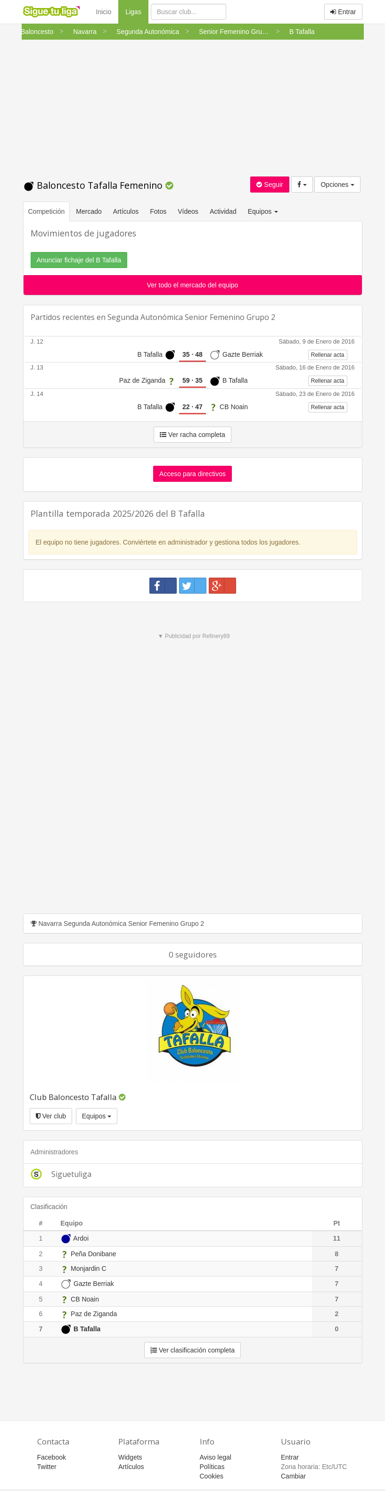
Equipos (96, 1116)
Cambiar (293, 1476)
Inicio (104, 12)
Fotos (158, 211)
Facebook (51, 1457)
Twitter (47, 1466)
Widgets (130, 1457)
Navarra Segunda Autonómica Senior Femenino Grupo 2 (118, 923)
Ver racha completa (192, 434)
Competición (46, 211)
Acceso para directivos (192, 474)
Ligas (136, 11)
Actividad (223, 211)
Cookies (212, 1476)
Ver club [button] (51, 1116)
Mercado (88, 211)
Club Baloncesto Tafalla (73, 1097)
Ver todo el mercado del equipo (192, 285)
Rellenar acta (327, 355)
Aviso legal (215, 1457)
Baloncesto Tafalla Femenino (94, 185)
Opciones (337, 184)
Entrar (343, 12)
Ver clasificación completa (192, 1350)
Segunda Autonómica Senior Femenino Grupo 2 (191, 317)
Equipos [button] (264, 211)
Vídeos (188, 211)
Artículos (126, 211)
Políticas (212, 1466)
